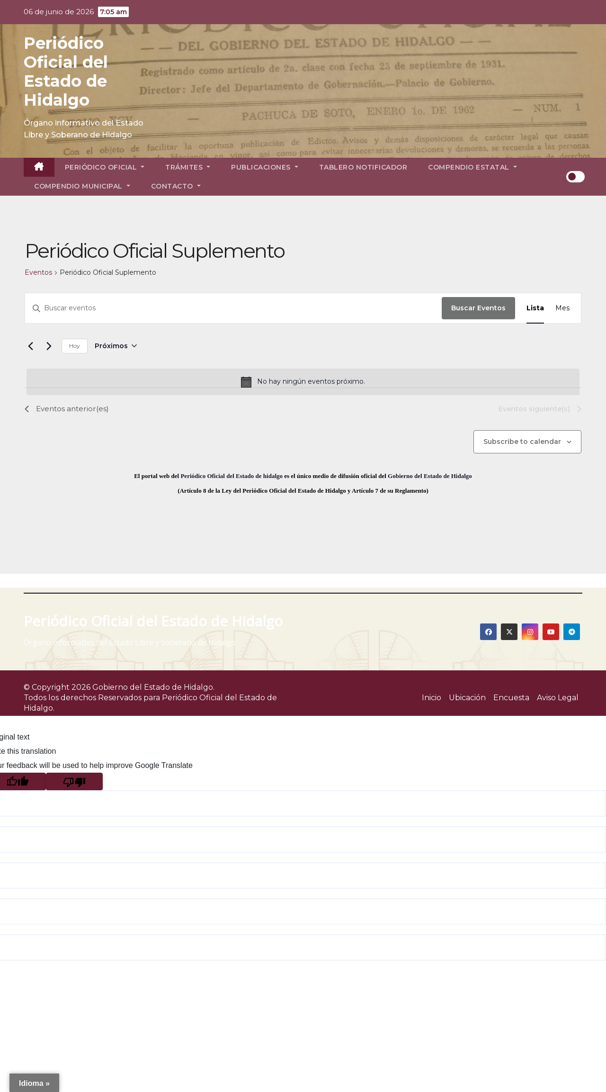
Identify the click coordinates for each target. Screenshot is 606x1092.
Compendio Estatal (472, 167)
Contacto (176, 186)
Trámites (187, 167)
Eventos (38, 272)
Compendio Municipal (82, 186)
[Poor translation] (74, 781)
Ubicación (467, 697)
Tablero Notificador (363, 167)
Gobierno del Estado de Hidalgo (430, 475)
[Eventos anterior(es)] (30, 346)
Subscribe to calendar (522, 441)
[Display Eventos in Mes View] (562, 308)
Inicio (431, 697)
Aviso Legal (558, 697)
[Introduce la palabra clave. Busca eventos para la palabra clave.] (233, 308)
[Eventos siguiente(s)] (48, 346)
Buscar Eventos (478, 308)
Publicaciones (264, 167)
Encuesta (511, 697)
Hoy (74, 345)
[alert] (303, 382)
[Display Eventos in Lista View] (535, 308)
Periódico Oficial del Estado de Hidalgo (66, 71)
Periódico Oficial (105, 167)
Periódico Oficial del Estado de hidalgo (231, 475)
